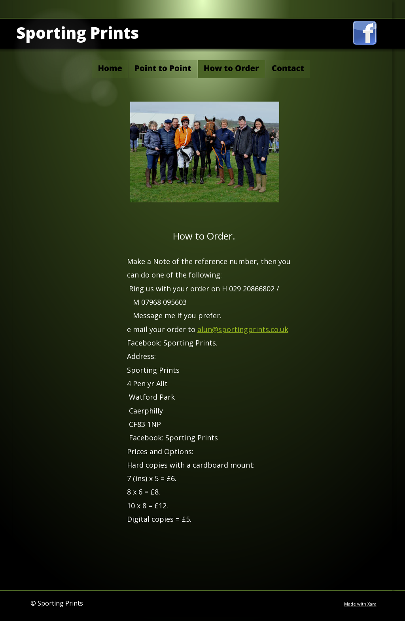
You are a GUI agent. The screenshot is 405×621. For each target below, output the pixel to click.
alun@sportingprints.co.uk (242, 329)
